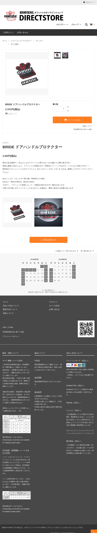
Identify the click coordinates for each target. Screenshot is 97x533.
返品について (87, 126)
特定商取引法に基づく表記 (83, 129)
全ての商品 (15, 44)
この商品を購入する (48, 240)
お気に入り (11, 113)
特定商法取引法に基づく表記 (14, 330)
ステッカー (39, 41)
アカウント (89, 2)
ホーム (5, 41)
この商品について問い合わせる (67, 251)
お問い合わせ (22, 32)
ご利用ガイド (8, 32)
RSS (4, 326)
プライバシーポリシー (11, 334)
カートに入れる (72, 119)
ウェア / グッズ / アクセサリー (21, 41)
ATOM (10, 326)
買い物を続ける (87, 251)
